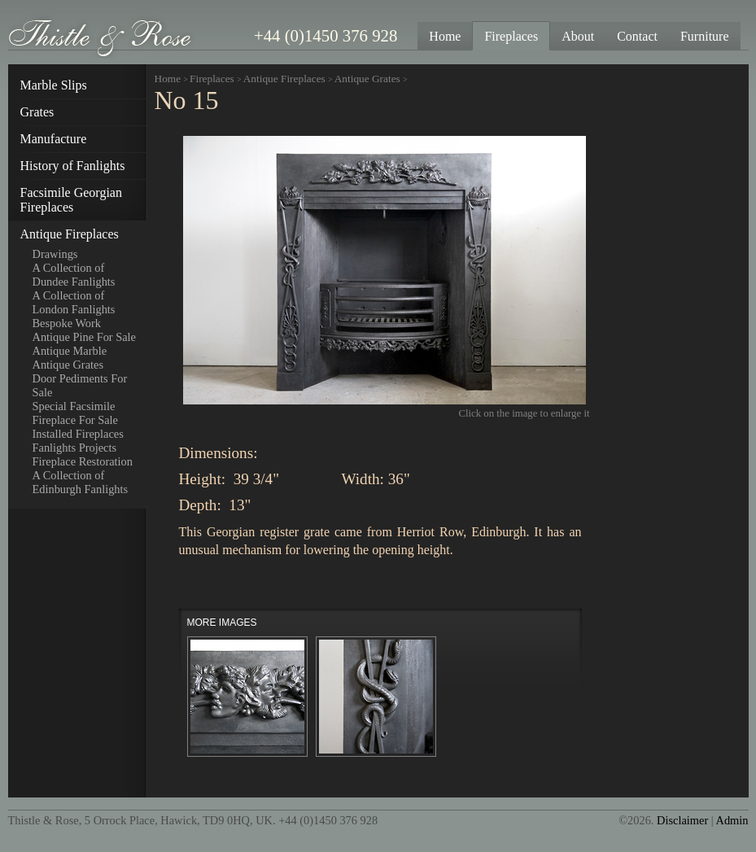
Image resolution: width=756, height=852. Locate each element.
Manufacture (53, 139)
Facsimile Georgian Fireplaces (71, 200)
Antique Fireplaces (69, 234)
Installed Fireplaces (78, 433)
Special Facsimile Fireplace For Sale (76, 413)
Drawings (55, 253)
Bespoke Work (67, 323)
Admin (732, 820)
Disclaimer (682, 820)
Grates (37, 112)
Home (168, 78)
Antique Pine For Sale (85, 336)
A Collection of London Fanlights (74, 302)
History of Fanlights (72, 166)
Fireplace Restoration (83, 461)
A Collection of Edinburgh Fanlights (81, 482)
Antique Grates (68, 364)
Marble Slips (53, 85)
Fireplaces (212, 78)
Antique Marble (70, 350)
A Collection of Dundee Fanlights (74, 274)
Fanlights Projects (75, 447)
